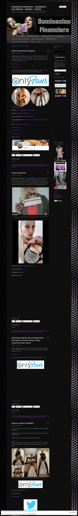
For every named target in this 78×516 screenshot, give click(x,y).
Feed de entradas (57, 194)
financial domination (36, 165)
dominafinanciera (15, 331)
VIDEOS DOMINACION (59, 36)
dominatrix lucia (23, 165)
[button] (21, 97)
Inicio (13, 36)
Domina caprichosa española (23, 51)
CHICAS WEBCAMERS (20, 36)
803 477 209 (23, 60)
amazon (31, 164)
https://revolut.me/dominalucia (22, 113)
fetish (31, 165)
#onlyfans (45, 70)
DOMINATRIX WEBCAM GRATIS (33, 36)
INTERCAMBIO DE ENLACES (47, 36)
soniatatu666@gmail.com (28, 265)
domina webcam (37, 330)
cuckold (32, 330)
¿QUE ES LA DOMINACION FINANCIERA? (20, 41)
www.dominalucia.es (16, 63)
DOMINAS (39, 41)
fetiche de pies (28, 331)
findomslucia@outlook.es (29, 116)
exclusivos (17, 136)
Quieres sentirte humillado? (23, 423)
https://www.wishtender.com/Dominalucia (25, 110)
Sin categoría (18, 164)
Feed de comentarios (58, 196)
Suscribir (57, 74)
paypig (45, 165)
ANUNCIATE (32, 41)
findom (42, 165)
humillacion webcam (29, 417)
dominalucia (17, 165)
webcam (35, 417)
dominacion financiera (37, 164)
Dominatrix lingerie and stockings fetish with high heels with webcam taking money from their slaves (28, 340)
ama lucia (27, 164)
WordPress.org (57, 197)
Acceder (56, 193)
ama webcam (28, 330)
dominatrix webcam (22, 331)
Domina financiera (19, 173)
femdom (28, 165)
